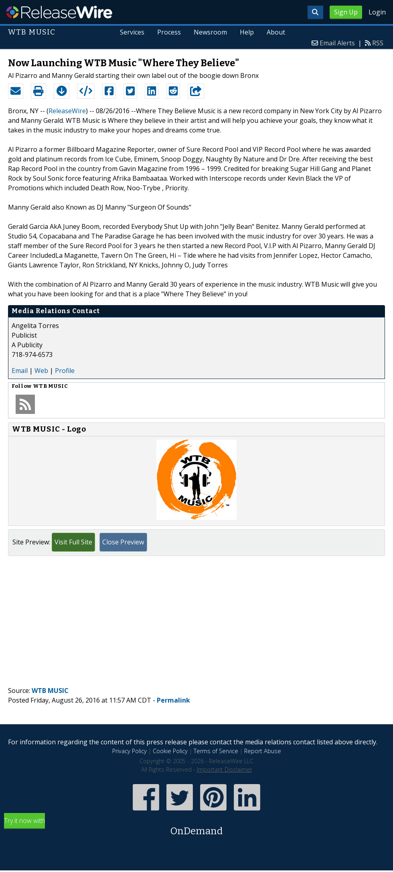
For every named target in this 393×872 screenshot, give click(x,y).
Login (377, 12)
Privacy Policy (129, 751)
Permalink (173, 700)
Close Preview (123, 542)
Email (20, 370)
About (276, 32)
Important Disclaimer (224, 769)
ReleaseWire (59, 12)
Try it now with (196, 827)
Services (132, 32)
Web (41, 370)
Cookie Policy (170, 751)
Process (169, 32)
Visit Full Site (73, 542)
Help (247, 32)
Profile (65, 370)
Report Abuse (262, 751)
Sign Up (346, 12)
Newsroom (210, 32)
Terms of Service (216, 751)
